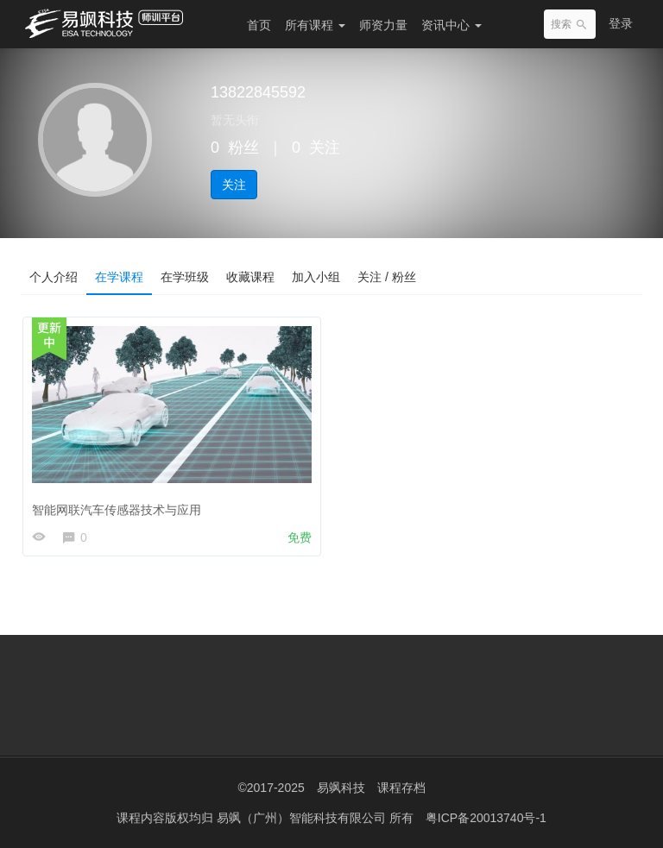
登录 (621, 23)
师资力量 (383, 25)
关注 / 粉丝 (386, 277)
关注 (234, 185)
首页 (259, 25)
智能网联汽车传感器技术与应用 (116, 510)
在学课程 (119, 277)
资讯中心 (451, 25)
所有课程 (315, 25)
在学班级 (185, 277)
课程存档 (401, 788)
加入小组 (316, 277)
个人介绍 (53, 277)
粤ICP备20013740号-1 (486, 818)
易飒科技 (341, 788)
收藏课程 (250, 277)
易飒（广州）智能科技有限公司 (303, 818)
